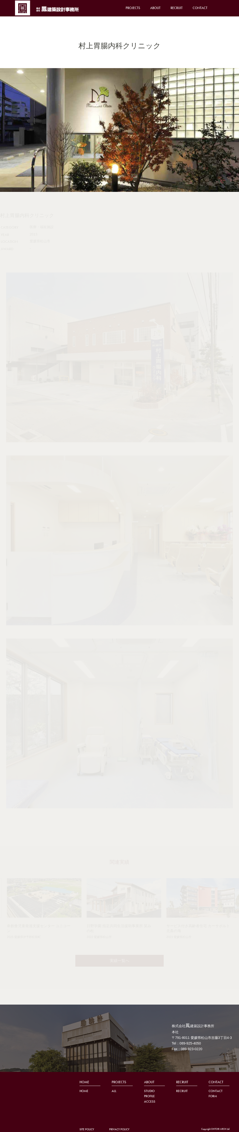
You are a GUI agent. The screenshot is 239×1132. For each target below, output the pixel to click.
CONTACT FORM (216, 1093)
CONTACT (200, 8)
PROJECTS (133, 8)
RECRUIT (177, 8)
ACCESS (149, 1101)
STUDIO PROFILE (149, 1093)
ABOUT (155, 8)
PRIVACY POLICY (119, 1129)
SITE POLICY (87, 1129)
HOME (84, 1082)
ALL (114, 1091)
